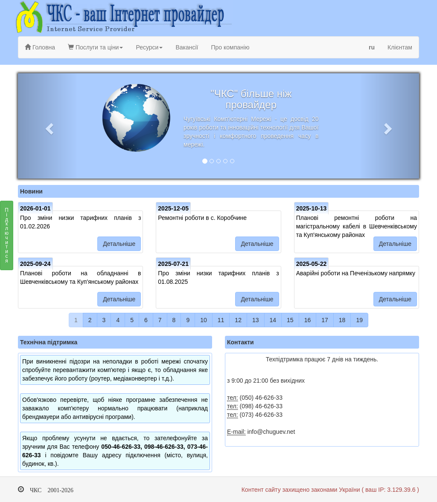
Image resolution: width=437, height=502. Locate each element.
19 (359, 320)
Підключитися (7, 237)
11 (221, 320)
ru (372, 47)
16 (307, 320)
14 (273, 320)
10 (203, 320)
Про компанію (230, 47)
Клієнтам (399, 47)
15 (290, 320)
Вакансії (186, 47)
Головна (40, 47)
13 (255, 320)
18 (342, 320)
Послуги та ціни (95, 47)
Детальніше (119, 243)
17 (324, 320)
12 (238, 320)
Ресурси (149, 47)
